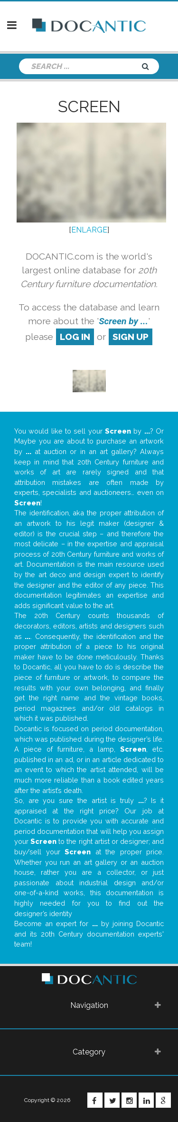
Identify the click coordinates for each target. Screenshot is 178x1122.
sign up (130, 336)
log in (75, 336)
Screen (89, 106)
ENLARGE (89, 229)
